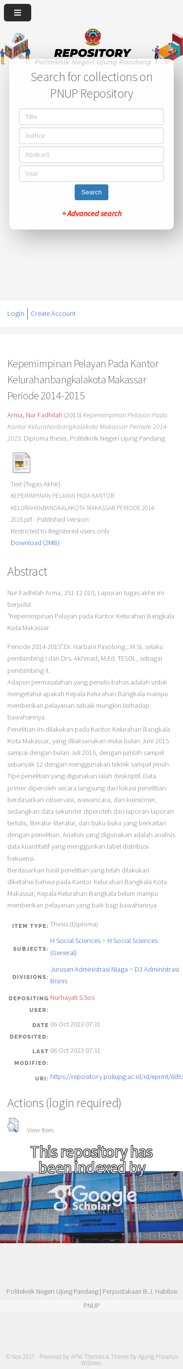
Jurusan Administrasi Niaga (89, 969)
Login (15, 313)
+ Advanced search (92, 213)
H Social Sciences (75, 940)
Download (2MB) (35, 542)
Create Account (53, 313)
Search (91, 192)
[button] (13, 1125)
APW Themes (87, 1356)
